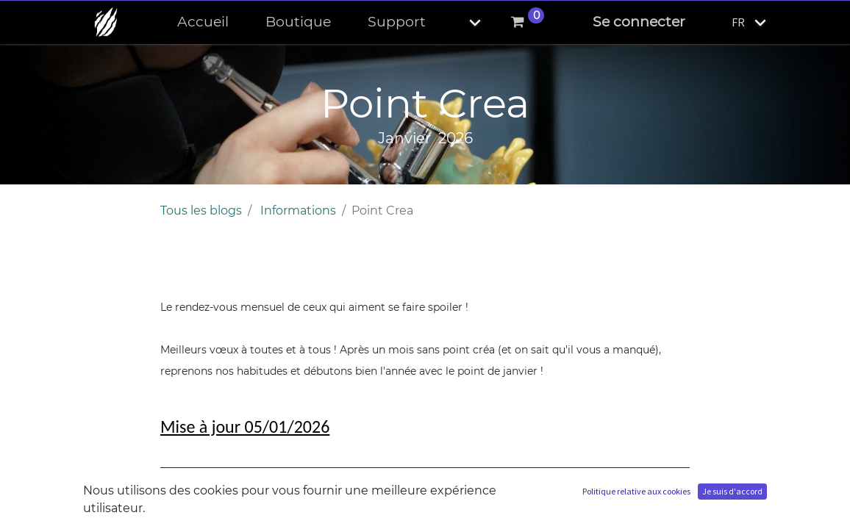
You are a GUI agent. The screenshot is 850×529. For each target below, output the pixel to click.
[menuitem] (203, 22)
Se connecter (639, 21)
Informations (298, 210)
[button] (462, 22)
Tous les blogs (201, 210)
